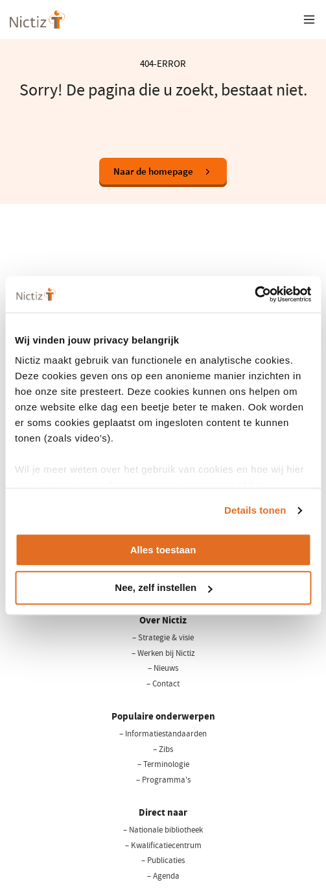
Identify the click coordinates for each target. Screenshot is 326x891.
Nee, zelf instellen (163, 588)
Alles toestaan (163, 549)
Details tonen (255, 510)
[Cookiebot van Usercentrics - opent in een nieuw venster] (254, 294)
